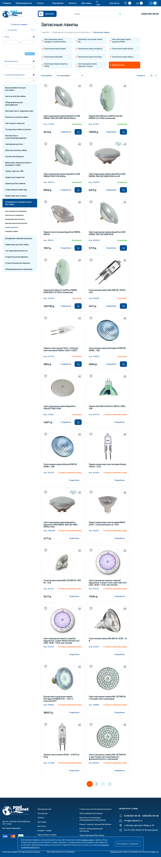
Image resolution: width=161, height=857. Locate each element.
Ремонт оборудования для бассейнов (91, 829)
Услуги (40, 3)
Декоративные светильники (16, 223)
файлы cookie (88, 840)
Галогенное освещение (14, 215)
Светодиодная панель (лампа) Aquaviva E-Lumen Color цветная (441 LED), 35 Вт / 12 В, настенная (108, 582)
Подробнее (66, 132)
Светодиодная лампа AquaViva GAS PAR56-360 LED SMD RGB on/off (107, 175)
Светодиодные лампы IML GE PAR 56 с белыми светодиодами (107, 698)
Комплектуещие (11, 231)
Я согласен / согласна (127, 843)
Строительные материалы (17, 263)
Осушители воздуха (14, 156)
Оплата (72, 3)
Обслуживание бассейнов (90, 813)
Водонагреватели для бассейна (15, 88)
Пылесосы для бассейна (16, 117)
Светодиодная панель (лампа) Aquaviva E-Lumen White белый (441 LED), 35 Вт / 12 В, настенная (61, 640)
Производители (24, 3)
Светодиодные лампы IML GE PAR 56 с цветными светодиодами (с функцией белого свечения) (107, 757)
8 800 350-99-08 (150, 13)
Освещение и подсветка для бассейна (18, 203)
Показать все (118, 65)
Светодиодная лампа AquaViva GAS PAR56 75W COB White (62, 175)
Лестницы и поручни (15, 123)
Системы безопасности (16, 250)
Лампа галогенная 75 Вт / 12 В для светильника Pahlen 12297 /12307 (61, 349)
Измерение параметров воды (18, 238)
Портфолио (58, 3)
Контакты (114, 3)
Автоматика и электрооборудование (15, 136)
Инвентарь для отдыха (16, 196)
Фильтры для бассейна (16, 150)
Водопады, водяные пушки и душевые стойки (18, 163)
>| (110, 783)
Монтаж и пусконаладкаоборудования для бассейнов (92, 818)
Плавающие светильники (15, 219)
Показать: (141, 75)
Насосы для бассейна (15, 96)
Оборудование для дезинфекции (14, 103)
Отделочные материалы (16, 257)
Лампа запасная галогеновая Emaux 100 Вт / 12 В (107, 465)
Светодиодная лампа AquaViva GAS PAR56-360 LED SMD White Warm (62, 117)
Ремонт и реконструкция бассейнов (95, 824)
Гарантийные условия (47, 834)
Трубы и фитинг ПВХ (14, 171)
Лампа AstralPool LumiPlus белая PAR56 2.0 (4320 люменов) (105, 117)
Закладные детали (14, 144)
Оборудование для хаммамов (18, 269)
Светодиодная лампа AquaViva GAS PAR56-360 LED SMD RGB (107, 233)
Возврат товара (45, 830)
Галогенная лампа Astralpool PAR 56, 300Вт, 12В (107, 349)
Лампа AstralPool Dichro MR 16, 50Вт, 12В (107, 407)
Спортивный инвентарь (16, 189)
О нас (98, 3)
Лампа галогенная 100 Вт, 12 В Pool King (61, 756)
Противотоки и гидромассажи (19, 111)
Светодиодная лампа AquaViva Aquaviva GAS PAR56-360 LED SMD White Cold (60, 524)
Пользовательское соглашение (60, 852)
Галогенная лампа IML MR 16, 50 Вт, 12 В (108, 639)
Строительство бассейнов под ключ (95, 809)
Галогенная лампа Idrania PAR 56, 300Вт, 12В (60, 465)
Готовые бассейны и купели (18, 129)
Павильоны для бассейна (17, 244)
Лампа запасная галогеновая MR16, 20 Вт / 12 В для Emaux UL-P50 (107, 523)
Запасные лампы (11, 227)
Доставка (86, 3)
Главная (7, 3)
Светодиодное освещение (16, 211)
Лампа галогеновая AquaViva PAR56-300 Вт (62, 233)
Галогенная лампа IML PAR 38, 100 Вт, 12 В (107, 291)
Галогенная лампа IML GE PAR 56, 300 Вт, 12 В (62, 581)
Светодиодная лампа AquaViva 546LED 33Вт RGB (59, 407)
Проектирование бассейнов (91, 835)
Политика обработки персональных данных (21, 852)
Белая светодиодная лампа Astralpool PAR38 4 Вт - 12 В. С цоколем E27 (58, 699)
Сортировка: (46, 75)
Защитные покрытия (14, 177)
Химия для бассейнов (15, 183)
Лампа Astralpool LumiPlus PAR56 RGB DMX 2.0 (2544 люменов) (60, 291)
